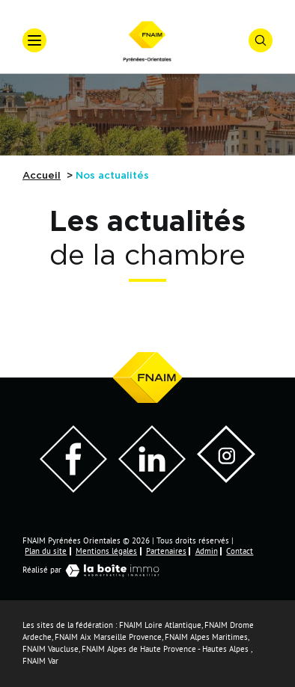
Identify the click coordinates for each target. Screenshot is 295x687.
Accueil (41, 176)
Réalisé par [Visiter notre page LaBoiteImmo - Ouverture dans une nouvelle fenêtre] (94, 570)
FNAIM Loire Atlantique (160, 625)
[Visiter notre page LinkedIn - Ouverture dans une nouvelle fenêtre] (152, 488)
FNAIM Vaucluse (50, 649)
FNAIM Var (40, 661)
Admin (206, 551)
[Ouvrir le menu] (34, 40)
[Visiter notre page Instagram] (226, 479)
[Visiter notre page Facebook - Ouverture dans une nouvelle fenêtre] (73, 488)
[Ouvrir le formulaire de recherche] (261, 40)
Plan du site (46, 551)
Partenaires (166, 551)
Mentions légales (106, 551)
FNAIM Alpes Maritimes (206, 637)
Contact (239, 551)
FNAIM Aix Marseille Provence (108, 637)
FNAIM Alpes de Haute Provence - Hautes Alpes (165, 649)
